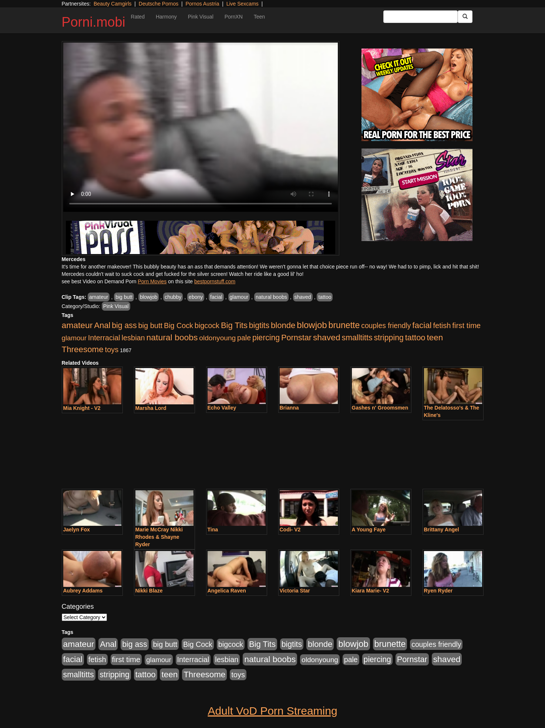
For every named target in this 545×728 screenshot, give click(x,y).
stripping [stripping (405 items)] (388, 337)
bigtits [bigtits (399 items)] (259, 325)
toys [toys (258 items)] (112, 349)
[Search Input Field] (420, 16)
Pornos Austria (202, 4)
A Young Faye (369, 529)
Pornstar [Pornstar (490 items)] (296, 337)
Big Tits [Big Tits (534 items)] (234, 325)
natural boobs (271, 297)
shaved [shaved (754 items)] (326, 337)
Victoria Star (295, 591)
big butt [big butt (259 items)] (150, 325)
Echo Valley (222, 408)
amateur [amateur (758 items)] (77, 325)
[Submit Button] (465, 16)
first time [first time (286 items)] (466, 325)
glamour (239, 297)
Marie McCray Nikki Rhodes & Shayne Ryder (159, 537)
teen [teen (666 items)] (435, 337)
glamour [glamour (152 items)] (74, 338)
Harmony (166, 17)
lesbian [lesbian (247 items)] (133, 338)
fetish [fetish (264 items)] (442, 325)
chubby (173, 297)
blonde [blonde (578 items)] (283, 325)
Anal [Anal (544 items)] (102, 325)
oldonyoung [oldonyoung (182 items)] (217, 338)
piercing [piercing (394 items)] (266, 337)
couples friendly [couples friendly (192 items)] (386, 326)
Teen (259, 17)
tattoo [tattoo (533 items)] (415, 337)
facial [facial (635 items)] (421, 325)
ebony (196, 297)
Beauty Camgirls (113, 4)
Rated (138, 17)
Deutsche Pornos (158, 4)
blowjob (148, 297)
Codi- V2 (290, 529)
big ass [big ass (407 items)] (124, 325)
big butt (123, 297)
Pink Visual (200, 17)
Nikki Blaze (149, 591)
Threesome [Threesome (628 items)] (83, 349)
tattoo (324, 297)
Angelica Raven (227, 591)
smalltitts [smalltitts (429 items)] (357, 337)
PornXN (234, 17)
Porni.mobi (93, 22)
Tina (213, 529)
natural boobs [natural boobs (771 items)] (172, 337)
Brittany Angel (441, 529)
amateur (98, 297)
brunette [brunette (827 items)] (344, 325)
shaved (303, 297)
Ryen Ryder (438, 591)
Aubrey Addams (83, 591)
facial (216, 297)
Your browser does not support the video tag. (200, 127)
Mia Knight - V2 (82, 408)
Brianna (289, 408)
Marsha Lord (150, 408)
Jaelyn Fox (76, 529)
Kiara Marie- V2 (370, 591)
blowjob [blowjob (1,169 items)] (312, 325)
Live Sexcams (242, 4)
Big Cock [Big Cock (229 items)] (178, 325)
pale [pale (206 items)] (244, 338)
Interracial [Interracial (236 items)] (104, 338)
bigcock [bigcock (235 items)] (207, 325)
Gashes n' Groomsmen (380, 408)
